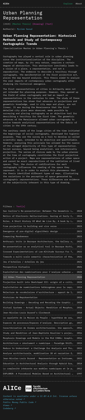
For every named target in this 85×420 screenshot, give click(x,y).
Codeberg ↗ (9, 408)
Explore (68, 3)
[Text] (49, 24)
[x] (23, 206)
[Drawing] (38, 24)
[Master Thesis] (21, 24)
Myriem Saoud (24, 29)
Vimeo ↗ (7, 405)
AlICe (6, 4)
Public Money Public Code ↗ (19, 402)
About (79, 3)
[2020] (7, 24)
